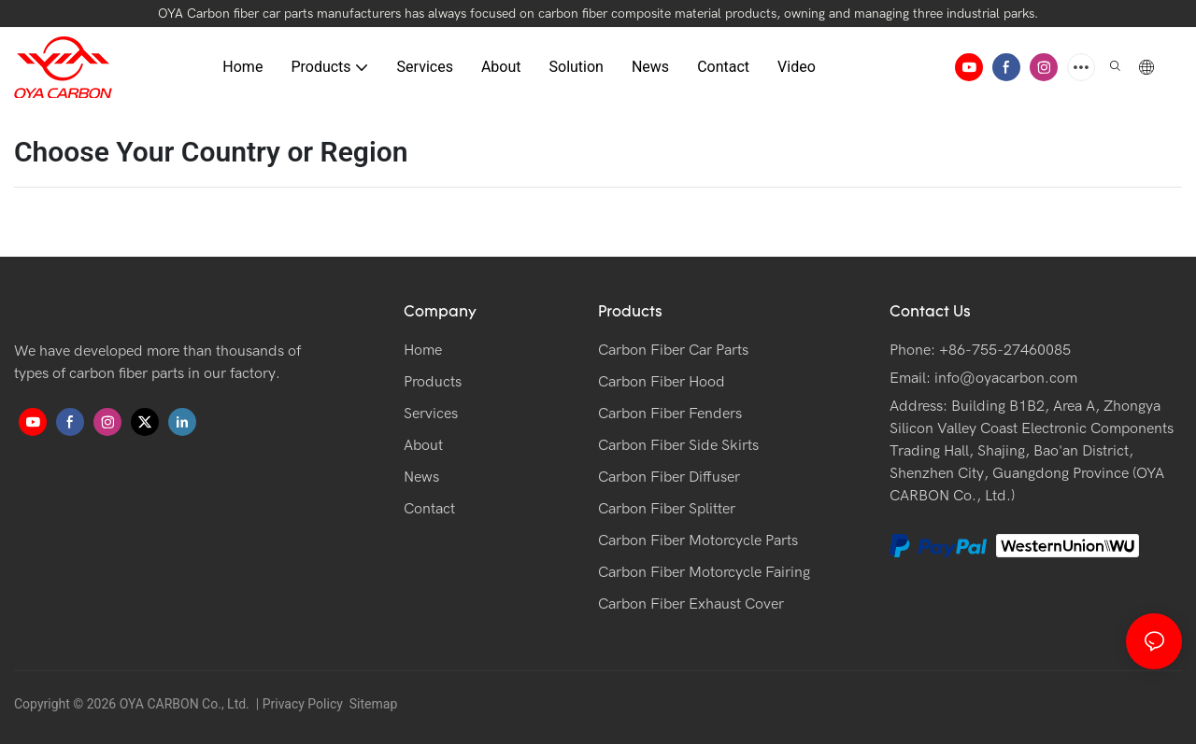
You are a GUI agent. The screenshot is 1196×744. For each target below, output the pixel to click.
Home (423, 350)
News (421, 477)
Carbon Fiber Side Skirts (678, 445)
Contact (429, 508)
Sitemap (371, 703)
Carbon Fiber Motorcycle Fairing (704, 572)
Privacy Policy (303, 703)
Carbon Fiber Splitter (666, 508)
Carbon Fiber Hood (661, 381)
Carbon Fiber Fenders (670, 413)
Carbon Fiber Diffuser (669, 477)
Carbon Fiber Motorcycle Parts (698, 540)
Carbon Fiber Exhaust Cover (691, 604)
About (423, 445)
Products (433, 381)
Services (431, 413)
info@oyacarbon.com (1005, 378)
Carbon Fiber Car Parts (673, 350)
